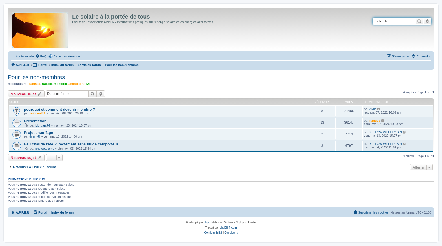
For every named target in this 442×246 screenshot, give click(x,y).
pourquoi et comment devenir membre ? (59, 109)
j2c (88, 83)
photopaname (44, 148)
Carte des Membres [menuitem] (67, 56)
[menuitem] (41, 56)
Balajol (47, 83)
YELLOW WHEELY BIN (385, 132)
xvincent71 (37, 113)
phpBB (208, 222)
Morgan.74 (42, 125)
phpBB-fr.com (228, 227)
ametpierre (76, 83)
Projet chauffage (38, 132)
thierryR (34, 136)
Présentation (35, 121)
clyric (372, 109)
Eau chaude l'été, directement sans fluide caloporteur (71, 144)
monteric (60, 83)
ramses (34, 83)
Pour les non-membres (36, 77)
